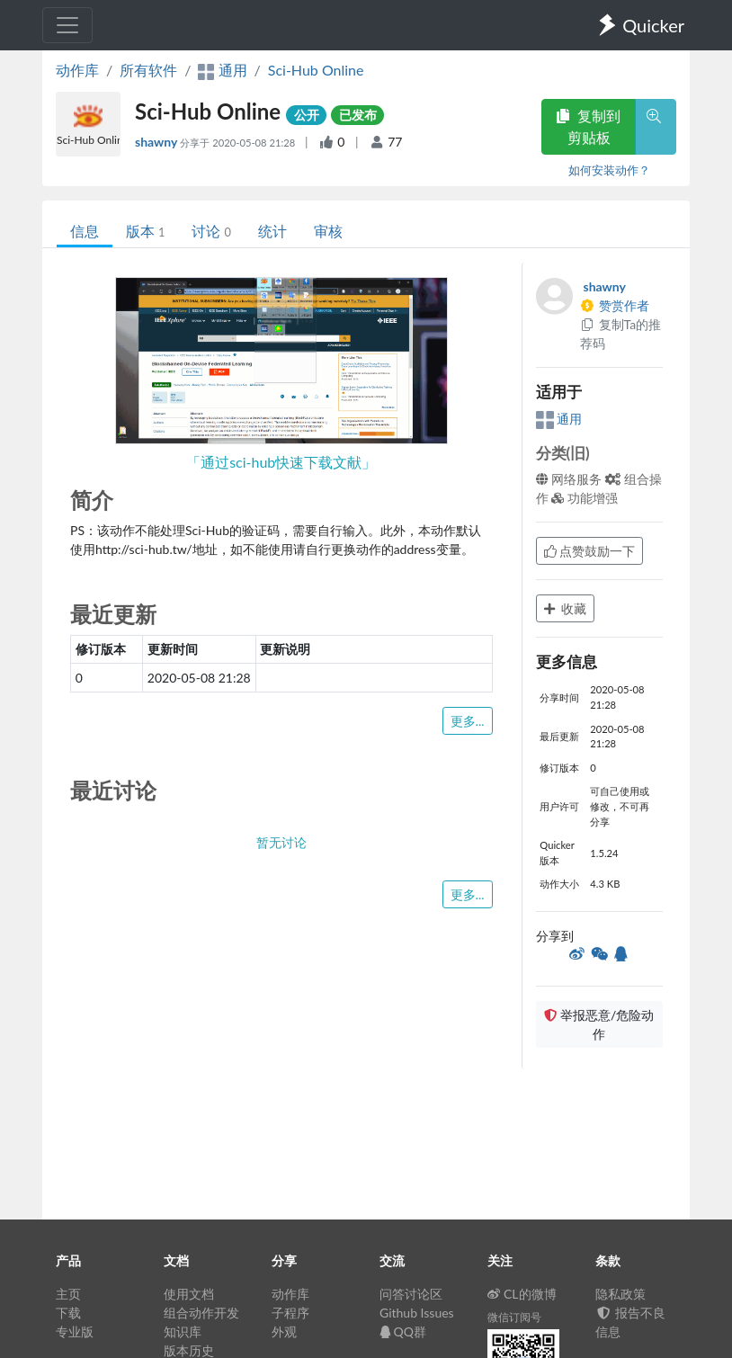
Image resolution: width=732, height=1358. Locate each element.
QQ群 (402, 1331)
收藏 (565, 608)
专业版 (75, 1331)
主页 (68, 1293)
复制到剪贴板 (588, 126)
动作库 (77, 69)
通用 (559, 418)
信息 (84, 230)
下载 (68, 1312)
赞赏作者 (615, 305)
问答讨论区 (410, 1293)
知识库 (182, 1331)
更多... (468, 720)
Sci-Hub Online (316, 69)
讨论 (211, 230)
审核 (328, 230)
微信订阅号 (514, 1317)
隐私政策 (620, 1293)
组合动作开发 (201, 1312)
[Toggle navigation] (67, 25)
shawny (157, 141)
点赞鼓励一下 (590, 550)
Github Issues (416, 1312)
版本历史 (189, 1350)
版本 (145, 230)
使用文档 (189, 1293)
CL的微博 (522, 1293)
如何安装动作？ (609, 170)
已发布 (358, 114)
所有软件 (148, 69)
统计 (272, 230)
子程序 (290, 1312)
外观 (284, 1331)
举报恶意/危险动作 (599, 1024)
